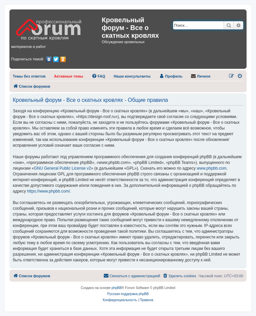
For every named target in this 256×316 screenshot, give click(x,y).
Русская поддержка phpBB (128, 294)
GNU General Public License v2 (62, 168)
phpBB (116, 288)
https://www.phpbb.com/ (48, 191)
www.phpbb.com (211, 168)
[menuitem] (29, 76)
